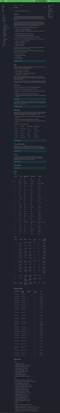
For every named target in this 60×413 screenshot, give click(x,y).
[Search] (40, 1)
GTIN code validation (19, 106)
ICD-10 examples (18, 161)
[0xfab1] (3, 1)
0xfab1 (3, 5)
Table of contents (50, 5)
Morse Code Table (18, 140)
